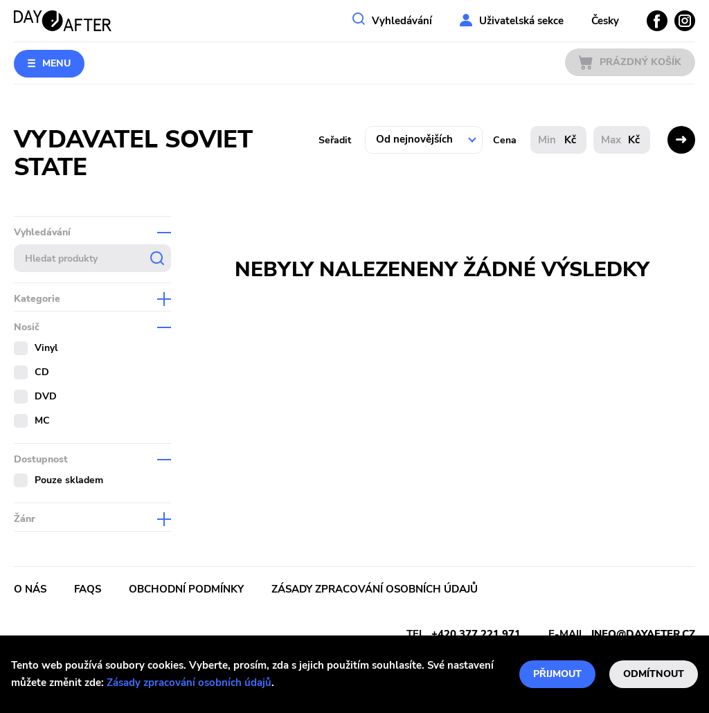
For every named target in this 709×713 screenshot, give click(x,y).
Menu (56, 63)
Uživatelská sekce (521, 21)
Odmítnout (653, 673)
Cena (505, 140)
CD (42, 372)
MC (42, 420)
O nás (30, 589)
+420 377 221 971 (476, 634)
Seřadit (334, 140)
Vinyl (46, 347)
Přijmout (557, 673)
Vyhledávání (402, 21)
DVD (46, 396)
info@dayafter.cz (643, 634)
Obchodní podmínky (186, 589)
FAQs (87, 589)
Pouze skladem (69, 480)
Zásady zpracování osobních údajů (189, 682)
